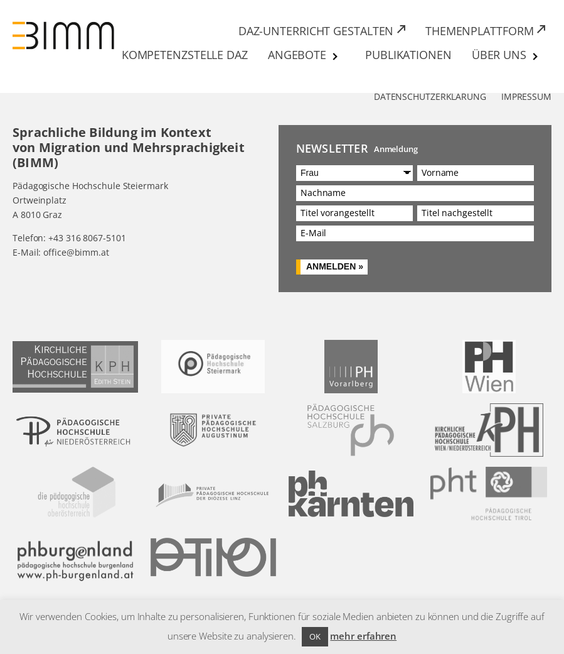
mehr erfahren (363, 635)
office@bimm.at (76, 252)
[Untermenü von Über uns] (535, 56)
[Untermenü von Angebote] (335, 56)
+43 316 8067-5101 (86, 238)
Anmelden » (334, 266)
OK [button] (315, 636)
